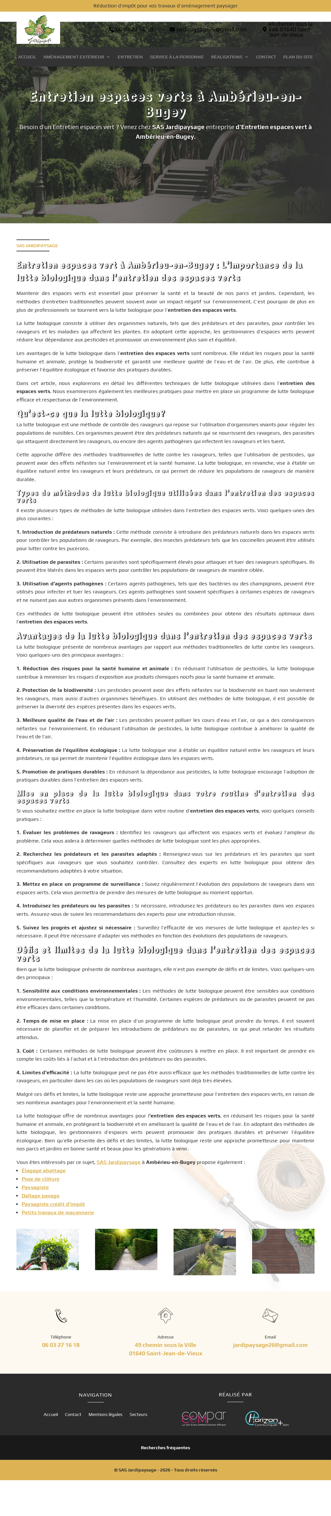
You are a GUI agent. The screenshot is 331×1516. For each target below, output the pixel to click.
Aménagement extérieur (73, 57)
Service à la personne (177, 57)
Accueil (27, 57)
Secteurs (138, 1450)
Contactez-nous (162, 190)
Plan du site (298, 57)
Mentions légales (106, 1450)
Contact (266, 57)
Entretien (130, 57)
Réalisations (226, 57)
